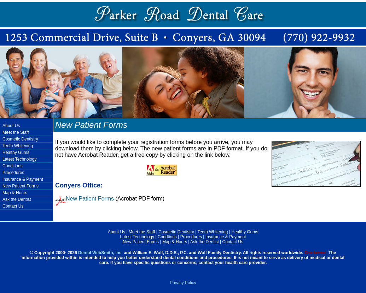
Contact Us (12, 206)
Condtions (167, 236)
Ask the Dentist (16, 199)
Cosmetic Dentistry (20, 139)
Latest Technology (19, 159)
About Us (11, 125)
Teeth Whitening (17, 145)
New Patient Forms (20, 186)
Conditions (12, 165)
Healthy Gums (15, 152)
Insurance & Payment (22, 179)
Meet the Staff (15, 132)
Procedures (13, 172)
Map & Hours (14, 192)
